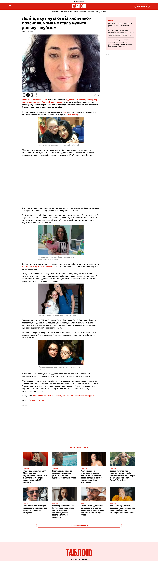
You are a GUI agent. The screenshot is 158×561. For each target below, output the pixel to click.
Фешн (70, 12)
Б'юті (76, 12)
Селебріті (55, 12)
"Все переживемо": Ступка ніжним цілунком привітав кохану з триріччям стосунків (35, 509)
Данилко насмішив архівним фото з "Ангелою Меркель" (120, 25)
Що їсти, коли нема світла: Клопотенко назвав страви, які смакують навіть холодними (121, 33)
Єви (64, 112)
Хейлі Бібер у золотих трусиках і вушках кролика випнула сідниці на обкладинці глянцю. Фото (122, 509)
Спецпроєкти (101, 12)
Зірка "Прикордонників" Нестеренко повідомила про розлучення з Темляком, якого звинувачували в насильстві (63, 511)
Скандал (63, 12)
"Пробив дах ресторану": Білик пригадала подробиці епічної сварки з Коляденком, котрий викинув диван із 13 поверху (35, 477)
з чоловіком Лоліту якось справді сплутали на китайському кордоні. (64, 395)
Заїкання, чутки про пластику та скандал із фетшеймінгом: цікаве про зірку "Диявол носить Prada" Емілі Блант (122, 475)
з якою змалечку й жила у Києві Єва (38, 266)
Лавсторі (82, 12)
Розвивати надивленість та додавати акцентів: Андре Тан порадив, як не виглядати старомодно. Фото (92, 510)
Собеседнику (72, 114)
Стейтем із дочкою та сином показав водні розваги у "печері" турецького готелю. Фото (64, 474)
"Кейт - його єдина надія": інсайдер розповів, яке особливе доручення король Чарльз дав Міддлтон (120, 43)
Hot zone (91, 12)
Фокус (111, 20)
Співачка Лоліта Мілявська (34, 99)
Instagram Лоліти (37, 400)
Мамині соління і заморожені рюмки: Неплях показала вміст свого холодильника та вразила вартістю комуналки (91, 477)
